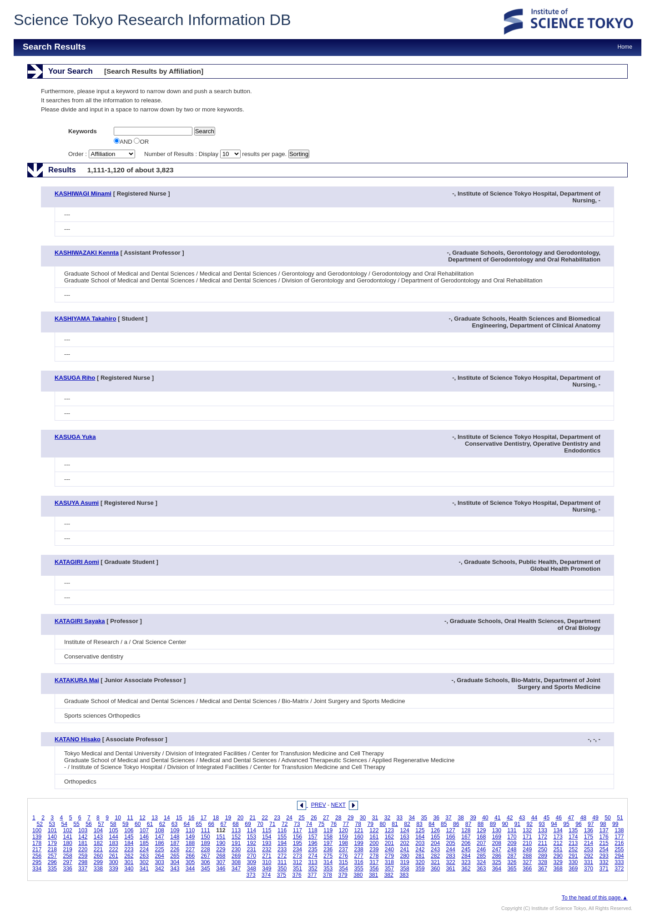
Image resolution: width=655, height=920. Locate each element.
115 (266, 830)
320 (419, 862)
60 (138, 824)
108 (159, 830)
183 (113, 843)
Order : (102, 154)
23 (277, 817)
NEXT (338, 805)
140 (52, 837)
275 (328, 856)
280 (404, 856)
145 (128, 837)
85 (444, 824)
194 (282, 843)
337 (82, 868)
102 (67, 830)
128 (465, 830)
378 (327, 875)
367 (542, 868)
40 (485, 817)
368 (557, 868)
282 (435, 856)
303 (159, 862)
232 (266, 849)
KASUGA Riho (75, 377)
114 (251, 830)
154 (266, 837)
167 (465, 837)
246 (481, 849)
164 (419, 837)
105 (113, 830)
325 (496, 862)
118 (312, 830)
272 (282, 856)
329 (557, 862)
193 (266, 843)
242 (419, 849)
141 (67, 837)
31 (375, 817)
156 (297, 837)
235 (312, 849)
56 (89, 824)
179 (52, 843)
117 (297, 830)
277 (358, 856)
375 (281, 875)
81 (395, 824)
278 (373, 856)
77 (346, 824)
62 (162, 824)
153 (251, 837)
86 (456, 824)
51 (620, 817)
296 (52, 862)
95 (566, 824)
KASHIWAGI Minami (83, 193)
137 (603, 830)
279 (389, 856)
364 (496, 868)
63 (174, 824)
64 (187, 824)
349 (266, 868)
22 (265, 817)
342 (159, 868)
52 (40, 824)
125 (419, 830)
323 (465, 862)
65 (199, 824)
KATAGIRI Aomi (77, 561)
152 (236, 837)
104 (98, 830)
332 (603, 862)
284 (465, 856)
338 (98, 868)
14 (167, 817)
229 (220, 849)
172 (542, 837)
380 (358, 875)
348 (251, 868)
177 (619, 837)
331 (588, 862)
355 (358, 868)
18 (216, 817)
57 (101, 824)
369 (573, 868)
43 (522, 817)
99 (615, 824)
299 (98, 862)
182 (98, 843)
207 (481, 843)
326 (511, 862)
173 (557, 837)
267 (205, 856)
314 (328, 862)
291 (573, 856)
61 (150, 824)
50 (608, 817)
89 (493, 824)
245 (465, 849)
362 (465, 868)
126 (435, 830)
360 (435, 868)
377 (312, 875)
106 (128, 830)
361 (450, 868)
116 (282, 830)
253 (588, 849)
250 (542, 849)
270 (251, 856)
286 (496, 856)
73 (297, 824)
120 (343, 830)
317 (373, 862)
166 (450, 837)
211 (542, 843)
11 (130, 817)
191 (236, 843)
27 (326, 817)
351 (297, 868)
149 (190, 837)
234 (297, 849)
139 (36, 837)
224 (144, 849)
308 (236, 862)
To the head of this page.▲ (595, 898)
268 (220, 856)
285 (481, 856)
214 (588, 843)
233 (282, 849)
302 (144, 862)
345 (205, 868)
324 (481, 862)
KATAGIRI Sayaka (80, 621)
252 (573, 849)
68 (235, 824)
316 (358, 862)
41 (497, 817)
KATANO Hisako (78, 739)
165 (435, 837)
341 (144, 868)
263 (144, 856)
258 (67, 856)
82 (407, 824)
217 (36, 849)
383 (403, 875)
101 (52, 830)
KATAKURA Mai (77, 680)
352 (312, 868)
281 (419, 856)
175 (588, 837)
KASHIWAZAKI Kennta (87, 252)
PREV (318, 805)
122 (373, 830)
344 (190, 868)
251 (557, 849)
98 (603, 824)
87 (468, 824)
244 (450, 849)
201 (389, 843)
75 (321, 824)
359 (419, 868)
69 (248, 824)
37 (448, 817)
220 (82, 849)
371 (603, 868)
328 (542, 862)
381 (373, 875)
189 (205, 843)
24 (289, 817)
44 (534, 817)
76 (334, 824)
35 (424, 817)
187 (174, 843)
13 (154, 817)
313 (312, 862)
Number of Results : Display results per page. (216, 154)
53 (52, 824)
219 (67, 849)
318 (389, 862)
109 (174, 830)
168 (481, 837)
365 (511, 868)
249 (527, 849)
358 (404, 868)
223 (128, 849)
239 (373, 849)
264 (159, 856)
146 (144, 837)
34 (412, 817)
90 (505, 824)
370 (588, 868)
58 (113, 824)
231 (251, 849)
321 (435, 862)
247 (496, 849)
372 (619, 868)
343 (174, 868)
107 (144, 830)
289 (542, 856)
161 (373, 837)
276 (343, 856)
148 (174, 837)
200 (373, 843)
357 (389, 868)
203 (419, 843)
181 (82, 843)
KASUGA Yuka (75, 436)
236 (328, 849)
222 (113, 849)
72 (285, 824)
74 (309, 824)
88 (481, 824)
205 (450, 843)
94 (554, 824)
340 (128, 868)
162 (389, 837)
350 (282, 868)
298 (82, 862)
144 (113, 837)
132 (527, 830)
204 (435, 843)
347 (236, 868)
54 (64, 824)
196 (312, 843)
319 (404, 862)
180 (67, 843)
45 (547, 817)
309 (251, 862)
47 (571, 817)
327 (527, 862)
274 (312, 856)
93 (542, 824)
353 (328, 868)
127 (450, 830)
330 (573, 862)
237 (343, 849)
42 (510, 817)
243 (435, 849)
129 (481, 830)
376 (296, 875)
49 (595, 817)
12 (142, 817)
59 (125, 824)
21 (253, 817)
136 (588, 830)
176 (603, 837)
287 (511, 856)
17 (204, 817)
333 (619, 862)
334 (36, 868)
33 (400, 817)
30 (363, 817)
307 (220, 862)
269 (236, 856)
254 (603, 849)
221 (98, 849)
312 (297, 862)
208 (496, 843)
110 (190, 830)
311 (282, 862)
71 (272, 824)
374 (266, 875)
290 (557, 856)
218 (52, 849)
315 (343, 862)
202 (404, 843)
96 (578, 824)
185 (144, 843)
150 (205, 837)
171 (527, 837)
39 (473, 817)
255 (619, 849)
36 (436, 817)
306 (205, 862)
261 (113, 856)
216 (619, 843)
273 (297, 856)
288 (527, 856)
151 (220, 837)
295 (36, 862)
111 (205, 830)
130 (496, 830)
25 (301, 817)
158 (328, 837)
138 (619, 830)
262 (128, 856)
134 (557, 830)
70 (260, 824)
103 (82, 830)
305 (190, 862)
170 (511, 837)
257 (52, 856)
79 (370, 824)
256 (36, 856)
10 (118, 817)
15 (179, 817)
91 (517, 824)
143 (98, 837)
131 (511, 830)
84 (431, 824)
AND (124, 141)
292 (588, 856)
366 (527, 868)
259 (82, 856)
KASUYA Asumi (77, 502)
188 (190, 843)
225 (159, 849)
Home (625, 47)
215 (603, 843)
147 (159, 837)
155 (282, 837)
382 (388, 875)
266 (190, 856)
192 (251, 843)
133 (542, 830)
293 (603, 856)
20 (240, 817)
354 (343, 868)
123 (389, 830)
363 (481, 868)
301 (128, 862)
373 (250, 875)
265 (174, 856)
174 (573, 837)
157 (312, 837)
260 (98, 856)
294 (619, 856)
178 (36, 843)
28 (338, 817)
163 (404, 837)
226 (174, 849)
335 (52, 868)
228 (205, 849)
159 (343, 837)
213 (573, 843)
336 (67, 868)
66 (211, 824)
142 (82, 837)
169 (496, 837)
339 (113, 868)
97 (591, 824)
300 (113, 862)
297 (67, 862)
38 (461, 817)
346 (220, 868)
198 (343, 843)
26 (314, 817)
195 (297, 843)
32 (387, 817)
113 (236, 830)
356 (373, 868)
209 (511, 843)
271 (266, 856)
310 (266, 862)
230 (236, 849)
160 (358, 837)
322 (450, 862)
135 (573, 830)
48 (583, 817)
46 (559, 817)
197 (328, 843)
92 (529, 824)
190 (220, 843)
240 (389, 849)
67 (223, 824)
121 (358, 830)
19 (228, 817)
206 (465, 843)
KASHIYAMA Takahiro (85, 318)
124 (404, 830)
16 (191, 817)
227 (190, 849)
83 (419, 824)
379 (343, 875)
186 (159, 843)
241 (404, 849)
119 (328, 830)
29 (351, 817)
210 (527, 843)
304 (174, 862)
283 (450, 856)
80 (382, 824)
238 (358, 849)
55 (76, 824)
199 (358, 843)
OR (141, 141)
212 (557, 843)
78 (358, 824)
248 (511, 849)
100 (36, 830)
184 (128, 843)
